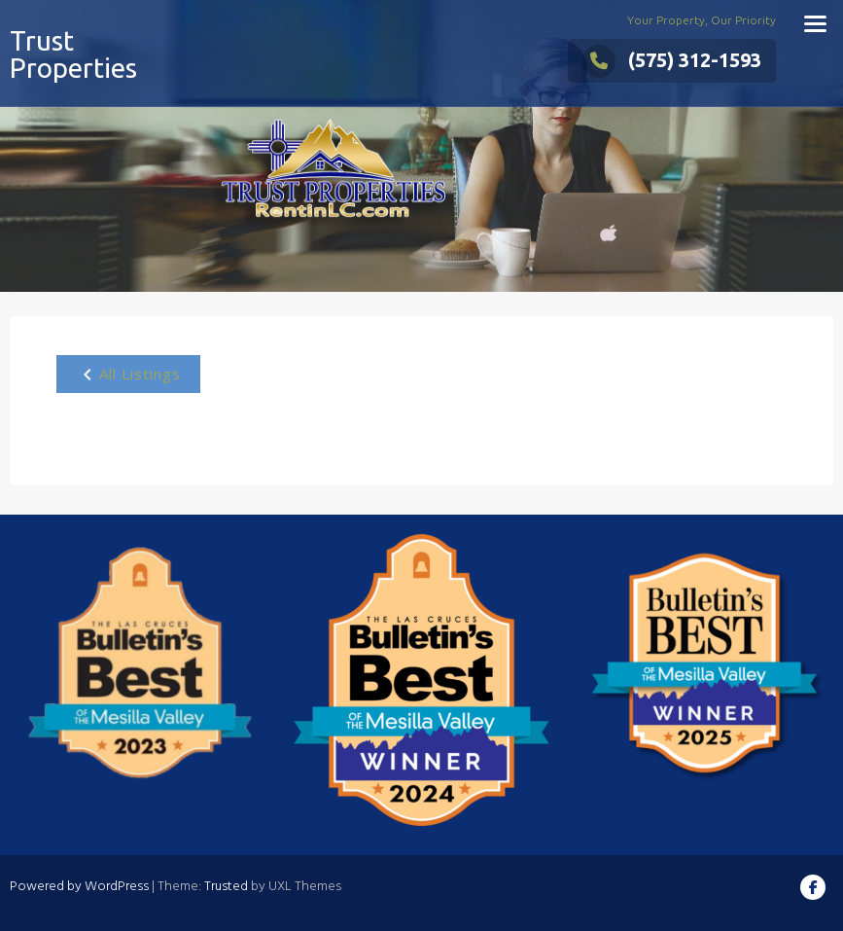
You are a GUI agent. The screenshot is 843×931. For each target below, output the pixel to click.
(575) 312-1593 (671, 60)
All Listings (128, 374)
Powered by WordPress (79, 887)
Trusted (226, 887)
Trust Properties (73, 54)
